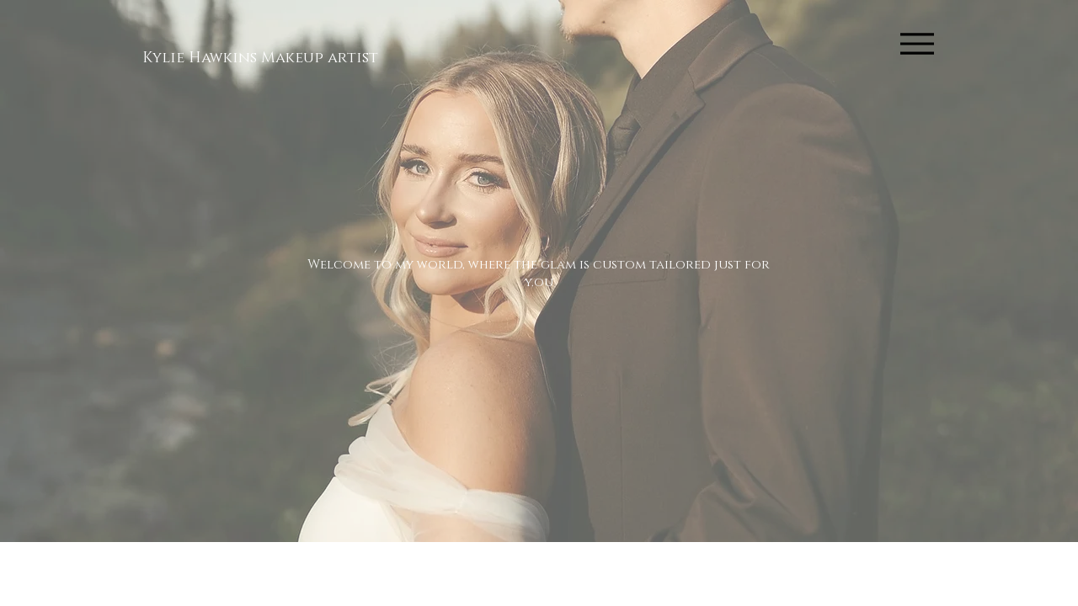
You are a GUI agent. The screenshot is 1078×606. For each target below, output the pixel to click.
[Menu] (916, 43)
